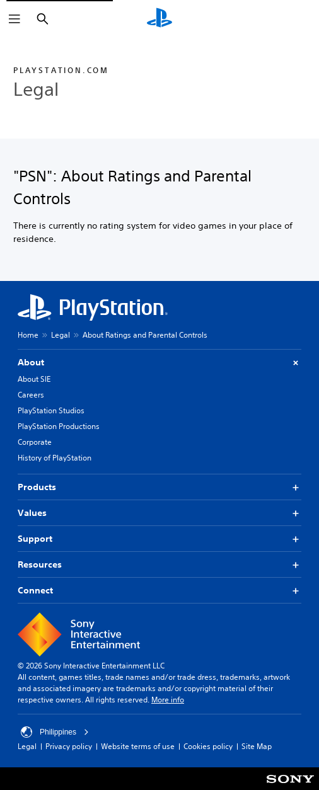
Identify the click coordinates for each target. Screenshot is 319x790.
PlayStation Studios (51, 410)
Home (28, 334)
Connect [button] (159, 591)
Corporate (35, 442)
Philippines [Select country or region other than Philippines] (55, 732)
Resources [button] (159, 565)
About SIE (34, 379)
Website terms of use (138, 746)
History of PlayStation (54, 457)
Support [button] (159, 539)
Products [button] (159, 487)
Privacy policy (68, 746)
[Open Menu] (14, 19)
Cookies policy (208, 746)
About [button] (159, 362)
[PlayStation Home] (159, 19)
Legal (60, 334)
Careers (31, 394)
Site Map (256, 746)
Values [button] (159, 513)
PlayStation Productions (59, 426)
